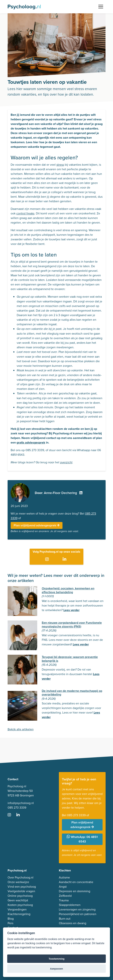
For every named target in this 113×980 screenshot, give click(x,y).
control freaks (25, 213)
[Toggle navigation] (101, 7)
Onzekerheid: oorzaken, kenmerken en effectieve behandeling (68, 590)
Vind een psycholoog (22, 886)
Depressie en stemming (74, 891)
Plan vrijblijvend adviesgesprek (36, 525)
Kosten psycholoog (20, 905)
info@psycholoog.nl (21, 803)
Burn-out (64, 918)
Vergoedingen (17, 909)
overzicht (66, 462)
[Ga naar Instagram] (47, 559)
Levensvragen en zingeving (77, 909)
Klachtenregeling (19, 914)
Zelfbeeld (65, 896)
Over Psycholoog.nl (20, 877)
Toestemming (57, 958)
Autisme (64, 877)
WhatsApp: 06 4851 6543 (82, 839)
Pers (10, 923)
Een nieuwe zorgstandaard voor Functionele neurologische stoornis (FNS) (72, 624)
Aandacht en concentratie (76, 882)
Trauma (64, 900)
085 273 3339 (17, 807)
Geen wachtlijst (18, 900)
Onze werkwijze (18, 882)
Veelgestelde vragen (21, 891)
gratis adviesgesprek (31, 442)
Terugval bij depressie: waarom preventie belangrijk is (70, 659)
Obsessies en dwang (72, 923)
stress (60, 164)
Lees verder (71, 610)
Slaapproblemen (70, 905)
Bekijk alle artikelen (21, 729)
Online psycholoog (20, 896)
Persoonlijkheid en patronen (77, 914)
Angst (63, 886)
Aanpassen (56, 968)
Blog (11, 918)
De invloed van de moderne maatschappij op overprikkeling (72, 693)
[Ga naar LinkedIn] (65, 559)
